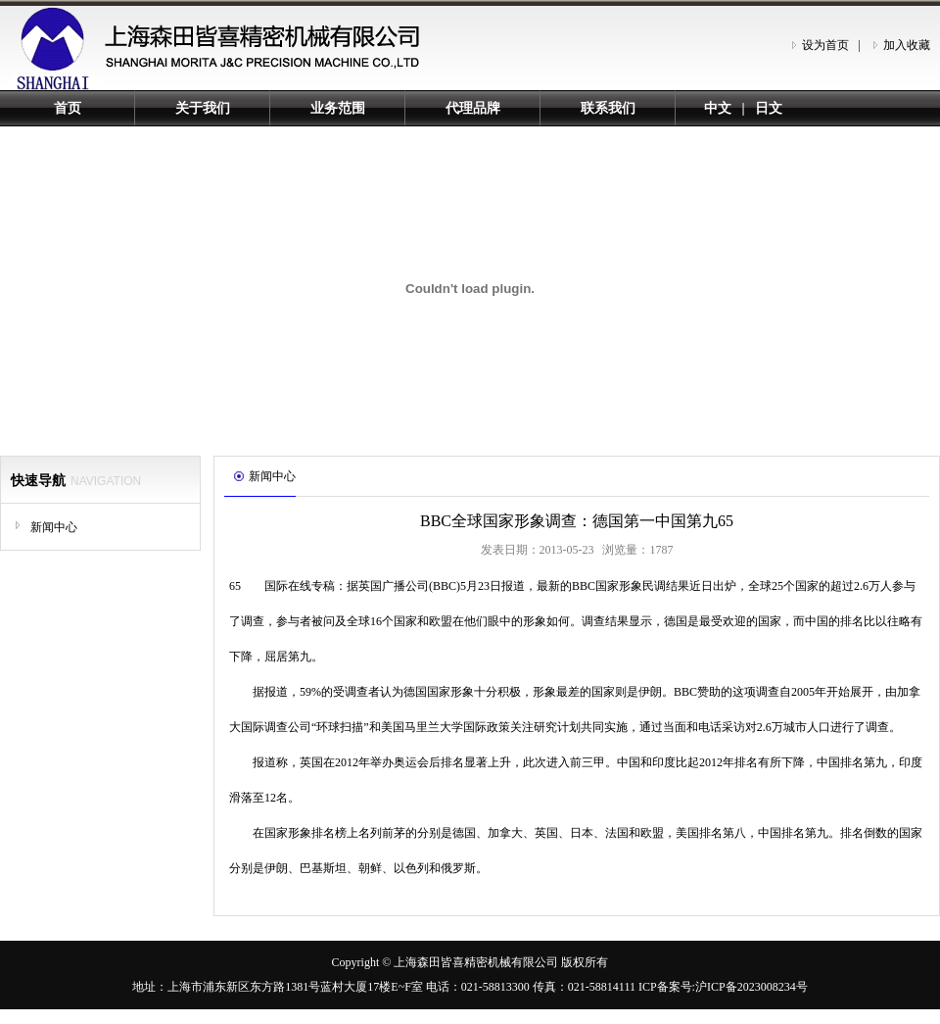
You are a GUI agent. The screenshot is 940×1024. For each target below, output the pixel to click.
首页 (67, 108)
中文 (717, 108)
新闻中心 (53, 527)
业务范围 (337, 108)
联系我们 (608, 108)
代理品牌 (473, 108)
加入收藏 (906, 45)
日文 (768, 108)
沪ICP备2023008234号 (751, 987)
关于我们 (202, 108)
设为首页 (825, 45)
